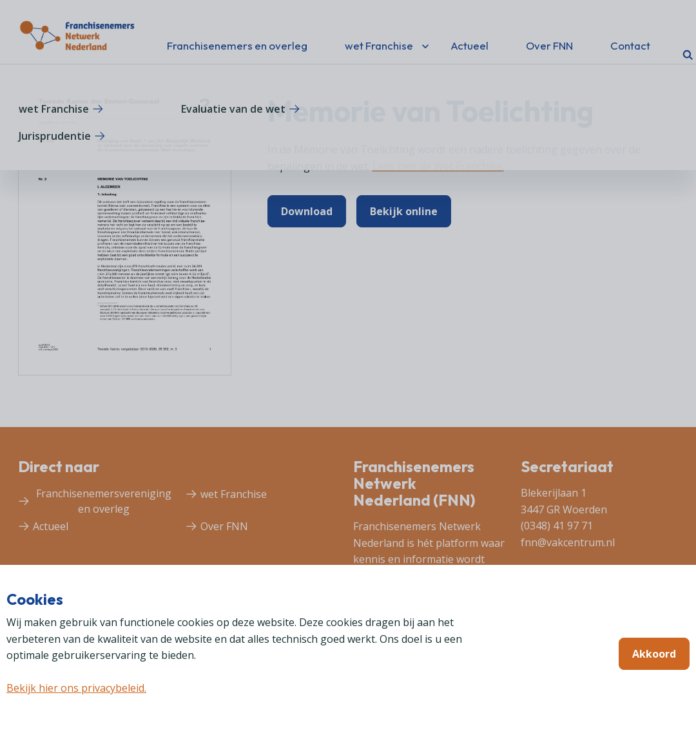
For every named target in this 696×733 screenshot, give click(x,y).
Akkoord (654, 654)
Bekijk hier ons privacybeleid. (76, 688)
